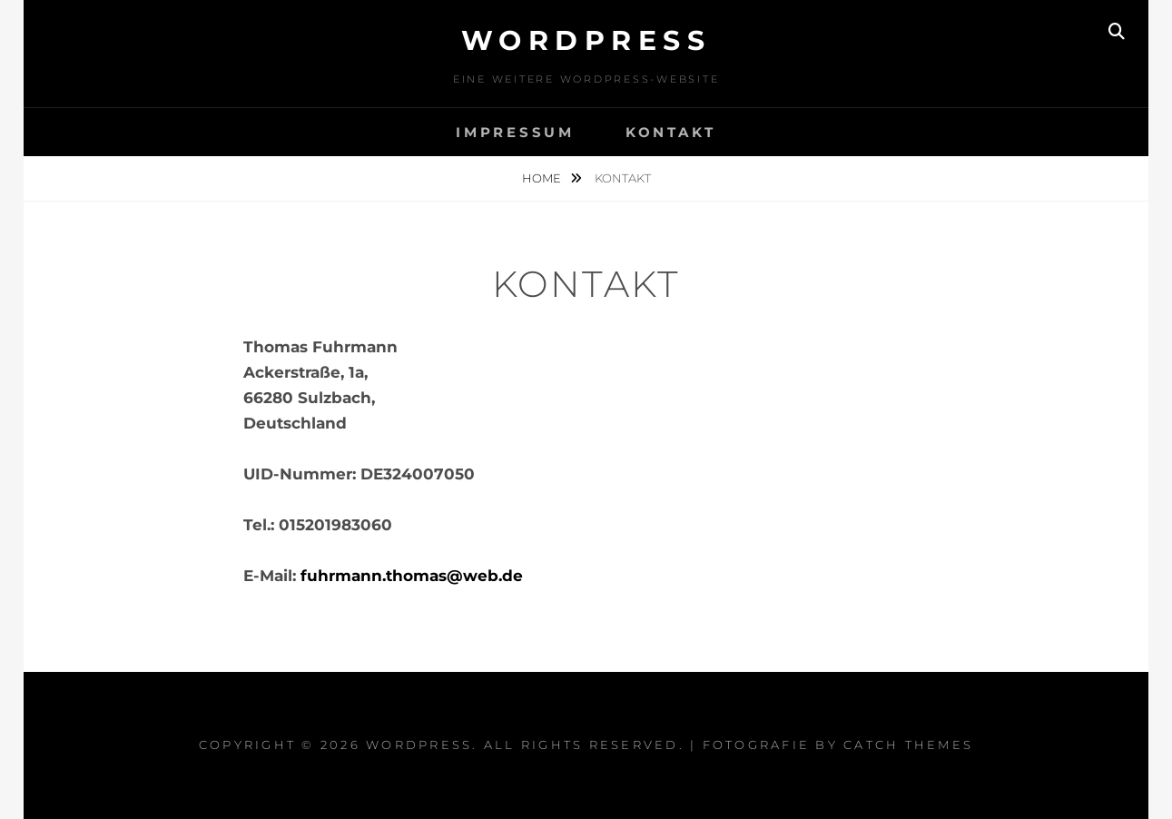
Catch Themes (908, 744)
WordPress (586, 40)
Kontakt (670, 132)
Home (543, 178)
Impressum (515, 132)
